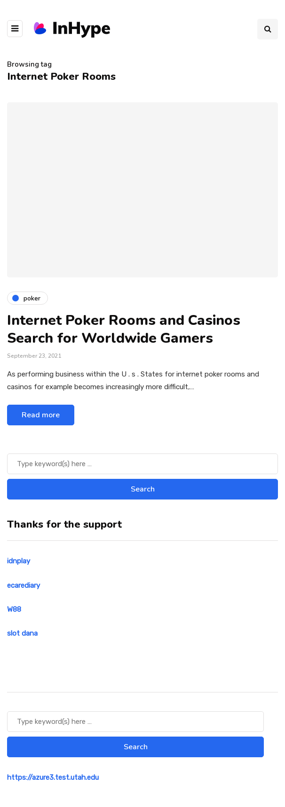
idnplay (18, 561)
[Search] (142, 463)
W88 (14, 609)
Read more (41, 415)
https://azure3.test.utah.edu (53, 777)
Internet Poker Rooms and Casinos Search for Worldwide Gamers (123, 329)
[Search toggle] (267, 29)
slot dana (22, 633)
